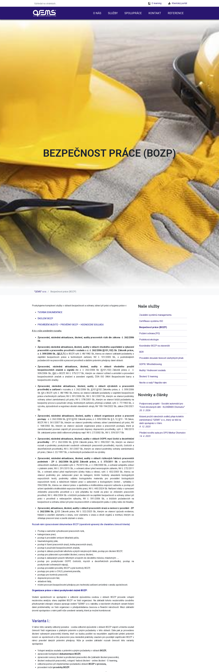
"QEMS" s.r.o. (40, 291)
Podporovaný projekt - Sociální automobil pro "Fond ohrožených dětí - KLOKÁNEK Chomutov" (162, 407)
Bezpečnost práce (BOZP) (153, 327)
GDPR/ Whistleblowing (150, 364)
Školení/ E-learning (148, 376)
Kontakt (154, 13)
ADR (141, 352)
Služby (113, 13)
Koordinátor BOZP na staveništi (154, 345)
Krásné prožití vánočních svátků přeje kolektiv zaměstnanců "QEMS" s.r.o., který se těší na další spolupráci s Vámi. (162, 421)
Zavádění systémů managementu (155, 315)
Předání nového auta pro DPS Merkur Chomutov (162, 434)
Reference (176, 13)
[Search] (50, 3)
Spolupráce (133, 13)
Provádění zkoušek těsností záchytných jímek (161, 358)
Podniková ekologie (149, 339)
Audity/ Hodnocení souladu (152, 370)
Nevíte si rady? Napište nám (153, 382)
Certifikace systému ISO (151, 321)
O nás (97, 13)
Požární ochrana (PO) (149, 333)
